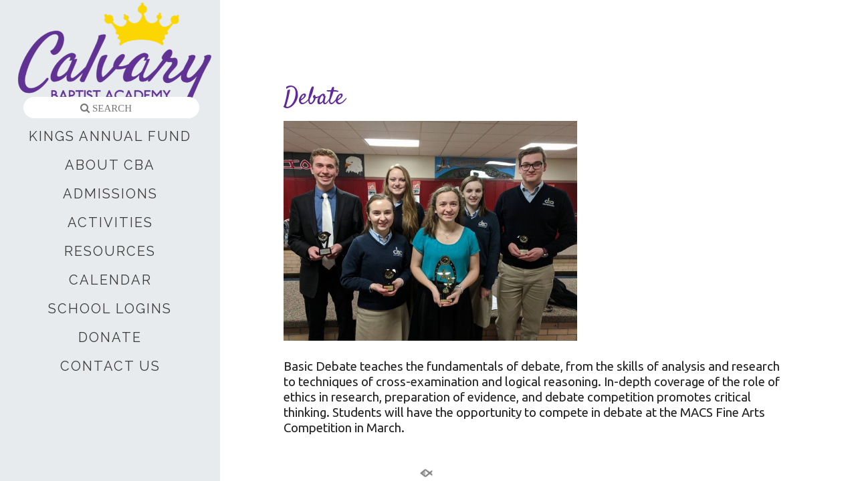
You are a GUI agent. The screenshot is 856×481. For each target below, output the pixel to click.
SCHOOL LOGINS (110, 309)
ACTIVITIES (110, 222)
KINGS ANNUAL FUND (110, 136)
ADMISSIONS (110, 194)
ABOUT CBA (110, 165)
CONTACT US (110, 366)
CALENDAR (110, 280)
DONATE (110, 337)
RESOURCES (110, 251)
